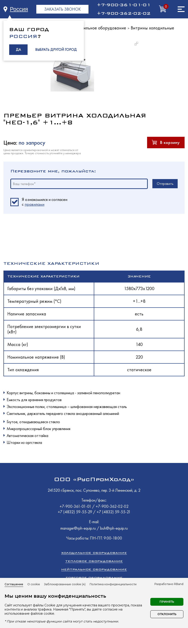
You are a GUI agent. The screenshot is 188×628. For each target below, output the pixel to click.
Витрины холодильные (152, 28)
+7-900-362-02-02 (124, 13)
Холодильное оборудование (99, 28)
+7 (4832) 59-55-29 (75, 511)
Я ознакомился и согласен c (44, 202)
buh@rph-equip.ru (114, 528)
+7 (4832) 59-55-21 (114, 511)
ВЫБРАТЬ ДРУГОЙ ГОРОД (56, 49)
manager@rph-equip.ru (78, 528)
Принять (167, 601)
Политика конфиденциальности (113, 584)
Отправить (165, 183)
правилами (34, 204)
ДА (18, 49)
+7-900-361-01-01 (124, 4)
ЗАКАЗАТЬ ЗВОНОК (62, 9)
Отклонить (167, 614)
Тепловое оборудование (94, 561)
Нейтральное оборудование (94, 569)
